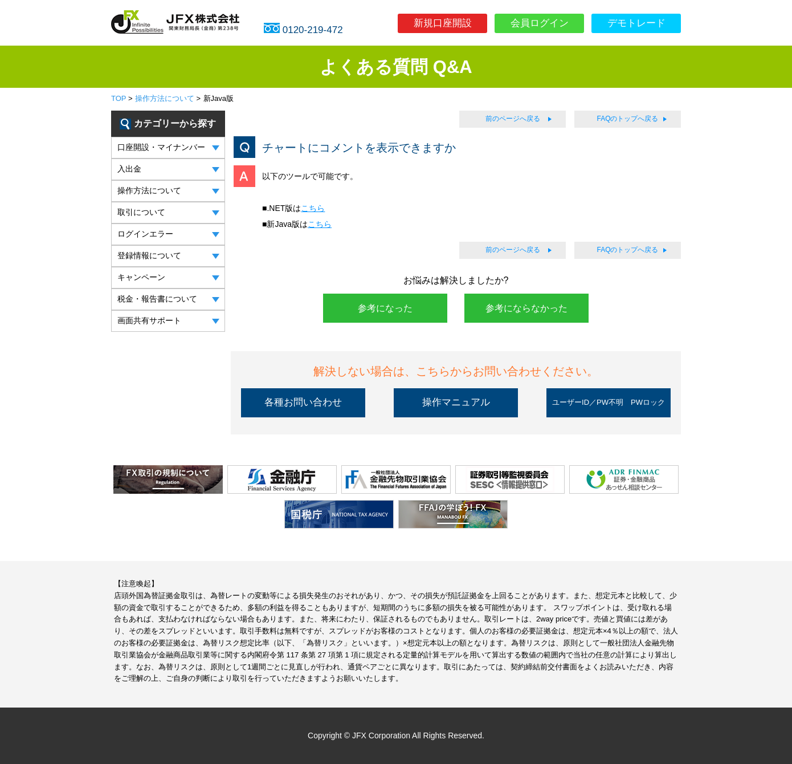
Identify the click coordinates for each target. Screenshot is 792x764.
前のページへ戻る (512, 119)
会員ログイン (540, 23)
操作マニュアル (456, 402)
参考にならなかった (526, 308)
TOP (118, 98)
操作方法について (164, 98)
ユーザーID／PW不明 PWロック (608, 402)
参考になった (385, 308)
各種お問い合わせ (303, 402)
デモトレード (636, 23)
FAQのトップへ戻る (627, 119)
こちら (313, 208)
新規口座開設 (443, 23)
